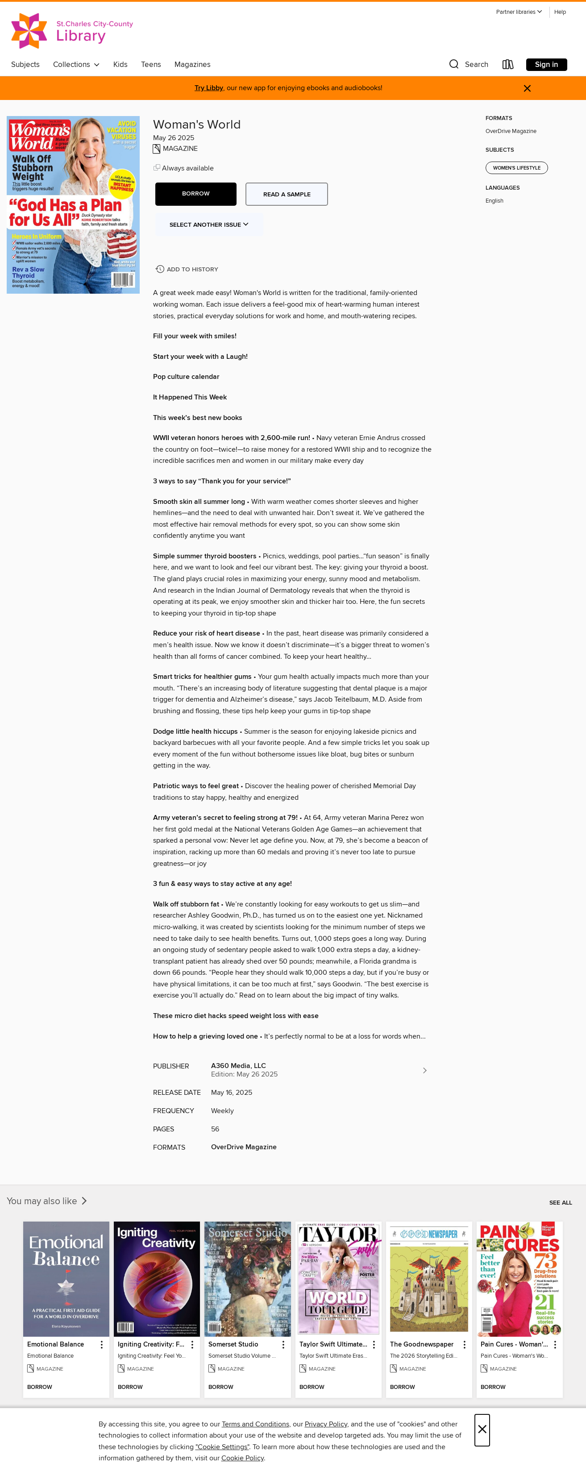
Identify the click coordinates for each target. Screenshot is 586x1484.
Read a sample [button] (287, 195)
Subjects (25, 65)
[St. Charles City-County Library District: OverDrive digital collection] (72, 31)
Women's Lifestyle (516, 168)
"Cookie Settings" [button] (222, 1446)
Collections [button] (76, 65)
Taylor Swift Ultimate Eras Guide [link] (334, 1345)
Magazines (193, 65)
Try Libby (209, 88)
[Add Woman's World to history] (187, 269)
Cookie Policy (242, 1458)
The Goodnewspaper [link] (421, 1345)
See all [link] (560, 1203)
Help (560, 12)
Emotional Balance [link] (55, 1345)
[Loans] (508, 66)
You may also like (48, 1201)
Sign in (546, 65)
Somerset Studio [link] (233, 1345)
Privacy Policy (326, 1424)
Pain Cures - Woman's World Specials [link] (515, 1345)
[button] (519, 12)
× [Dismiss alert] (527, 88)
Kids (120, 65)
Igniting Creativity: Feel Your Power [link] (152, 1345)
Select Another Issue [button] (209, 225)
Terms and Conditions (255, 1424)
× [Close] (482, 1430)
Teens (151, 65)
